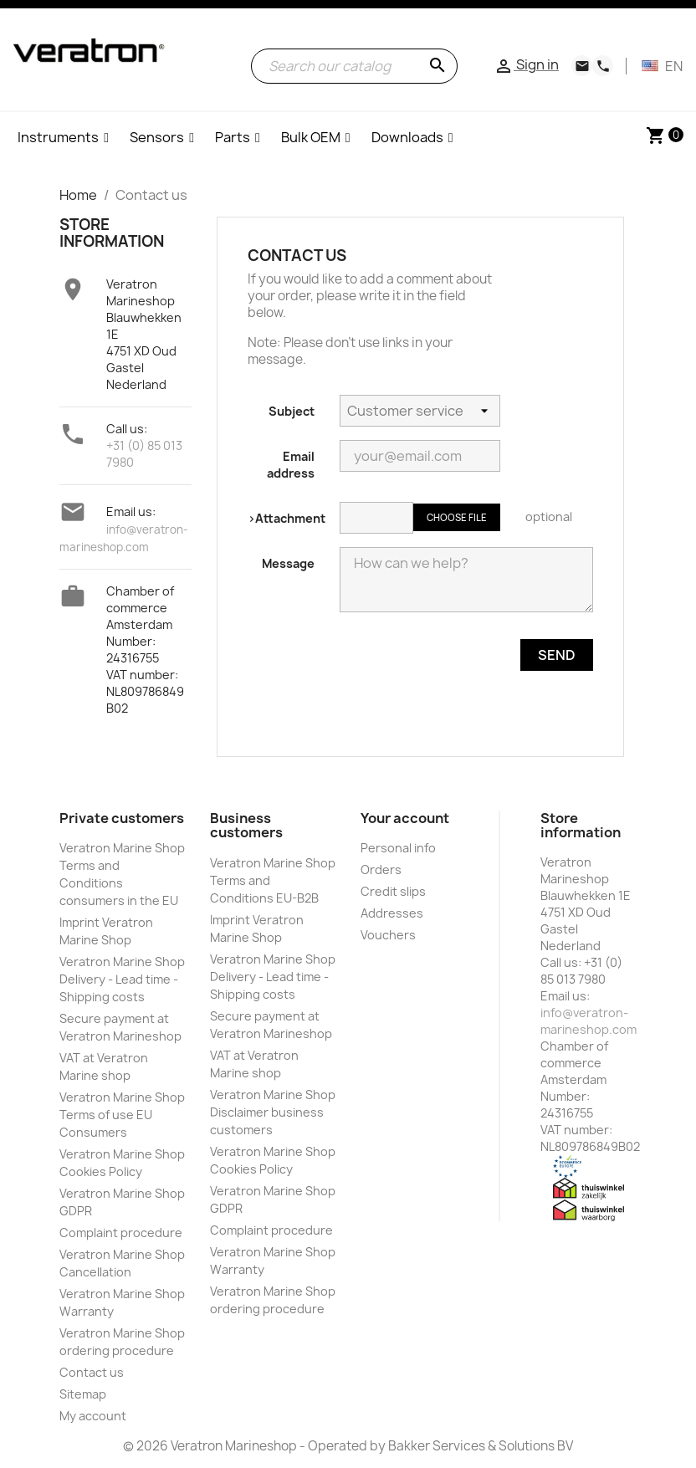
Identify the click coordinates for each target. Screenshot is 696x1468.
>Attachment (286, 518)
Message (288, 563)
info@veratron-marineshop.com (588, 1021)
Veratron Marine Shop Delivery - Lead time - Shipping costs (122, 979)
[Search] (354, 66)
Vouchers (388, 935)
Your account (405, 818)
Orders (381, 869)
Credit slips (393, 891)
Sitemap (82, 1394)
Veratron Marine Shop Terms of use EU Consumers (122, 1114)
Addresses (392, 913)
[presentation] (420, 703)
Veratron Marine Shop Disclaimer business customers (272, 1112)
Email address (291, 464)
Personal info (398, 848)
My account (92, 1416)
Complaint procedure (120, 1232)
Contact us (91, 1372)
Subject (292, 411)
